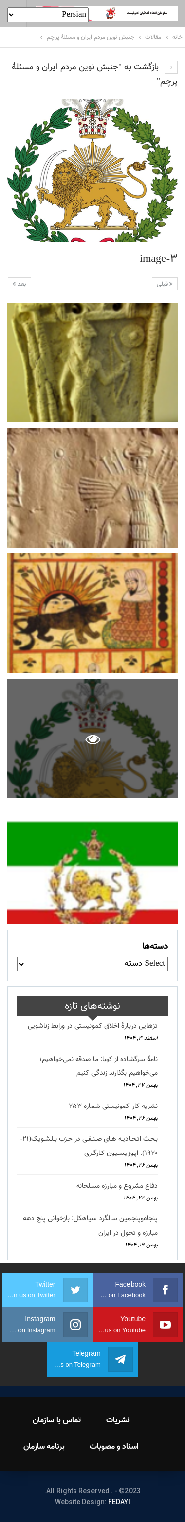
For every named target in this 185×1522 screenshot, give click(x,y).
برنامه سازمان (44, 1447)
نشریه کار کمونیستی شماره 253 (113, 1106)
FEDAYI (119, 1502)
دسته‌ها (155, 946)
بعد (19, 284)
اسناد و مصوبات (114, 1447)
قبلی (165, 284)
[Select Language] (48, 14)
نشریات (118, 1420)
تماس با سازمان (57, 1420)
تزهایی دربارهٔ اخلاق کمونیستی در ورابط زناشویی (93, 1026)
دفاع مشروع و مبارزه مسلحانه (117, 1186)
